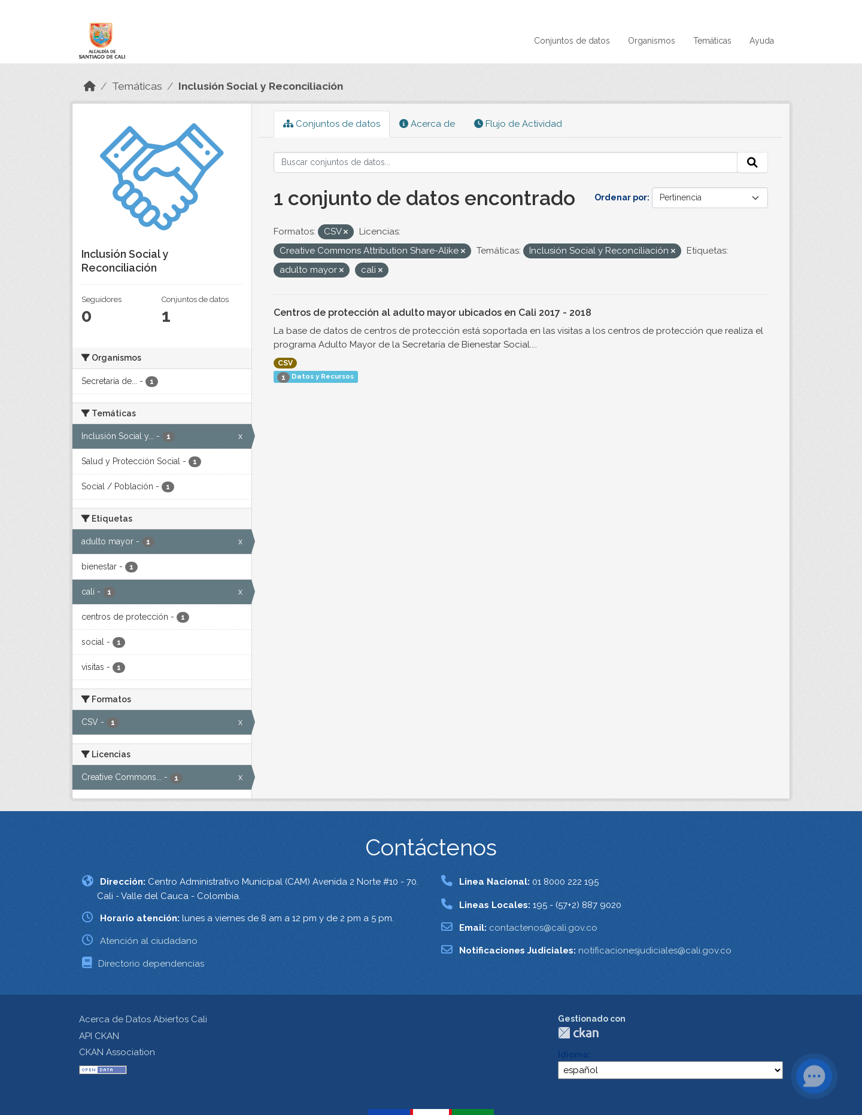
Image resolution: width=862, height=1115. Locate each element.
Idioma (573, 1054)
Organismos (651, 40)
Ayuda (761, 40)
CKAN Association (117, 1052)
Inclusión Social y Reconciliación (260, 86)
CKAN (578, 1032)
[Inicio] (90, 86)
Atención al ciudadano (149, 941)
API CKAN (99, 1036)
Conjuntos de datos (572, 40)
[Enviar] (752, 162)
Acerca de (427, 123)
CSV (285, 363)
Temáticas (712, 40)
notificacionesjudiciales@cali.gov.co (655, 950)
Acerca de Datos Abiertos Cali (143, 1019)
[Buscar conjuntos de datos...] (506, 162)
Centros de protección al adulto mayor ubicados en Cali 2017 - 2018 (432, 312)
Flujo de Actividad (518, 123)
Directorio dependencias (151, 963)
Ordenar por (620, 197)
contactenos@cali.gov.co (543, 927)
